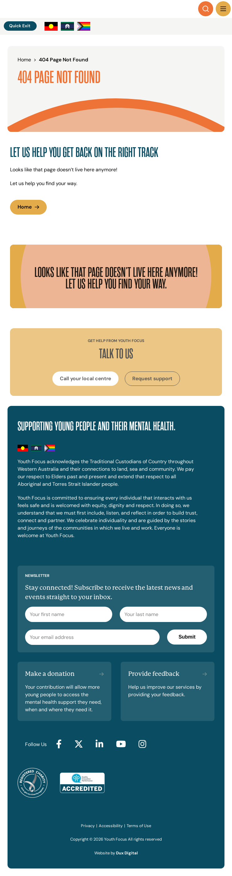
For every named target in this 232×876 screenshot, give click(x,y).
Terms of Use (139, 825)
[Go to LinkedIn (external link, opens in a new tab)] (99, 744)
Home (25, 207)
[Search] (205, 8)
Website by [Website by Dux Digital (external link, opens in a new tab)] (116, 853)
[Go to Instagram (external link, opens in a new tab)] (142, 744)
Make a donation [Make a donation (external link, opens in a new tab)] (50, 673)
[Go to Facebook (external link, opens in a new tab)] (59, 744)
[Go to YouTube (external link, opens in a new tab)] (121, 744)
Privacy (88, 825)
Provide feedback (153, 673)
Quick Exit (19, 26)
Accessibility (111, 825)
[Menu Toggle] (223, 8)
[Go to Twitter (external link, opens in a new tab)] (78, 744)
